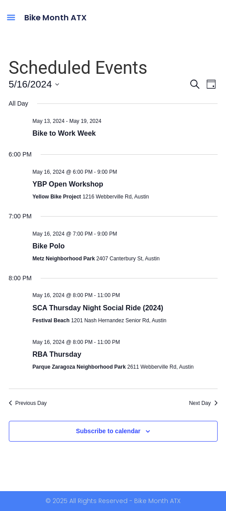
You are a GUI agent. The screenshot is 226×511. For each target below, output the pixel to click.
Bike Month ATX (55, 17)
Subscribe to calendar (108, 431)
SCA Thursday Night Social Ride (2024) (98, 308)
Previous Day (28, 403)
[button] (11, 17)
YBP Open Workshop (68, 184)
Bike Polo (49, 246)
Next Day (203, 403)
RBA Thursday (57, 354)
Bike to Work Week (64, 133)
